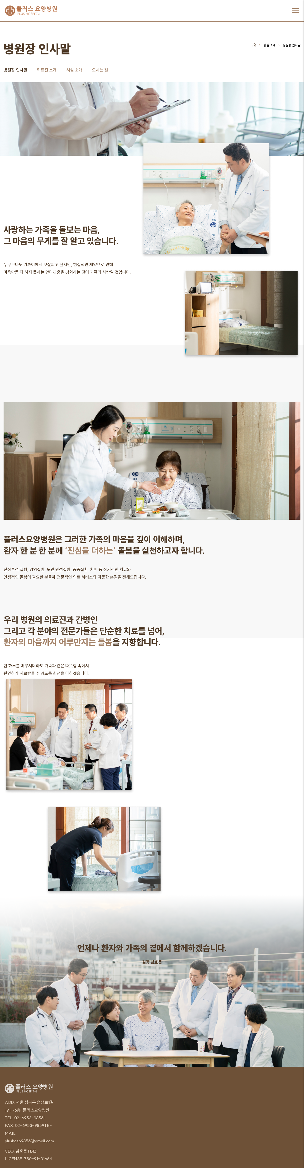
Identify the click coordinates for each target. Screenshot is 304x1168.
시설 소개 (74, 70)
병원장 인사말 (15, 70)
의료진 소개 (47, 70)
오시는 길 (100, 70)
